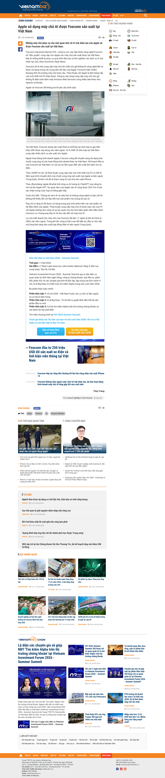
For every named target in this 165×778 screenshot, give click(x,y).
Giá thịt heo (52, 744)
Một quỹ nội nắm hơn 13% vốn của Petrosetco (95, 695)
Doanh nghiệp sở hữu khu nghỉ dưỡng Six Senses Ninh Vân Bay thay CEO (30, 620)
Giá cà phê (93, 740)
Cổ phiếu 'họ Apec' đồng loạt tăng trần (91, 580)
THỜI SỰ (27, 16)
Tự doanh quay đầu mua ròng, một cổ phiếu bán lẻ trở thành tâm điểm (134, 649)
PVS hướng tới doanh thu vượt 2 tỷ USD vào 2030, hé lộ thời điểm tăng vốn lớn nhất (133, 698)
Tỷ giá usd (53, 740)
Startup (39, 21)
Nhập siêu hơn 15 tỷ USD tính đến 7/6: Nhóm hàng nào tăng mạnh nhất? (135, 718)
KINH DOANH (106, 16)
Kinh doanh (26, 20)
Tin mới (27, 494)
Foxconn (39, 413)
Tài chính (51, 590)
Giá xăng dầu (134, 740)
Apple (29, 413)
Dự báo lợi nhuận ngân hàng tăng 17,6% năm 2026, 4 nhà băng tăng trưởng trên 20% (61, 582)
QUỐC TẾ (53, 16)
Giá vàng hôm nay (28, 740)
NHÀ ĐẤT (71, 16)
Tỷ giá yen (63, 740)
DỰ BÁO (35, 16)
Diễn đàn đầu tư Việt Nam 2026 (104, 744)
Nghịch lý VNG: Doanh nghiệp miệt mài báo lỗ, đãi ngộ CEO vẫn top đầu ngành (85, 465)
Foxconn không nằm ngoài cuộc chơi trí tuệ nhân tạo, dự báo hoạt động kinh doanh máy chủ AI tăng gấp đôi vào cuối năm (70, 383)
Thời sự (24, 503)
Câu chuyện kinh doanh (56, 21)
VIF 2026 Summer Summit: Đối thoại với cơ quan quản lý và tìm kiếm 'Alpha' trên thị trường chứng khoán (95, 651)
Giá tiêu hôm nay (106, 740)
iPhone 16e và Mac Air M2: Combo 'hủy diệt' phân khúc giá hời (39, 465)
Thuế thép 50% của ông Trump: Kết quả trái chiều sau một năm (95, 717)
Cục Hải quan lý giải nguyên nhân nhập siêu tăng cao (46, 510)
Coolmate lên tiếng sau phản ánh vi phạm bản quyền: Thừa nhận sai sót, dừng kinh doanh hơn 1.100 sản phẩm (83, 449)
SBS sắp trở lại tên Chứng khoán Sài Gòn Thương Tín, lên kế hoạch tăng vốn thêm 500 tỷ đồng (61, 545)
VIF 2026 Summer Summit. (67, 314)
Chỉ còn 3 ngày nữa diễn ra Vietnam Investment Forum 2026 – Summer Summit (47, 724)
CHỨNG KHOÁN (81, 16)
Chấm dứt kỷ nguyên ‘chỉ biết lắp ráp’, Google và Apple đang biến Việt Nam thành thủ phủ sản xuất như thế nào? (40, 473)
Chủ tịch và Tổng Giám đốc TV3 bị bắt (31, 580)
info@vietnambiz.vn (33, 773)
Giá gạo (61, 744)
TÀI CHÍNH (61, 16)
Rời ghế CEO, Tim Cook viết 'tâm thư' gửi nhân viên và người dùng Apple (37, 450)
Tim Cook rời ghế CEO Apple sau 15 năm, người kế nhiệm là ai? (40, 458)
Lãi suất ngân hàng (120, 740)
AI (46, 413)
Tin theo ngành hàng (121, 23)
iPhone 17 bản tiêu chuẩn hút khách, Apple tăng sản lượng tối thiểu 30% (40, 481)
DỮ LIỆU (115, 16)
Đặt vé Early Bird (50, 331)
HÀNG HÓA (44, 16)
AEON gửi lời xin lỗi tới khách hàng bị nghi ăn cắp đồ (84, 458)
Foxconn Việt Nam (57, 413)
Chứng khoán (83, 587)
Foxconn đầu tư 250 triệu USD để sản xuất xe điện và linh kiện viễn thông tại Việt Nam (49, 354)
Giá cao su (70, 744)
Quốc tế (25, 525)
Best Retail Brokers (83, 744)
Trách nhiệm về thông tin (30, 775)
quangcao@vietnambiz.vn (130, 765)
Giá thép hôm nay (28, 744)
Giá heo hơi (83, 740)
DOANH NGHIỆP (94, 16)
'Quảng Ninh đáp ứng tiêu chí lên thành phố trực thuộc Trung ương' (53, 533)
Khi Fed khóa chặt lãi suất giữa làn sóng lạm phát (44, 522)
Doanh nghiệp (23, 587)
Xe (117, 21)
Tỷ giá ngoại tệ (42, 740)
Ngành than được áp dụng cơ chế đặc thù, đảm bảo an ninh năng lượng (55, 499)
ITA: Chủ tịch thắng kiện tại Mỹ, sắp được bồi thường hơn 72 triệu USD (61, 618)
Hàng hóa (25, 514)
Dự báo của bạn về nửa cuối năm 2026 (79, 331)
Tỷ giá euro (73, 740)
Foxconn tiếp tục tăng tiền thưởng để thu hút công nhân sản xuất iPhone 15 (71, 374)
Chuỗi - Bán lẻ (106, 21)
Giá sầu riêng (41, 744)
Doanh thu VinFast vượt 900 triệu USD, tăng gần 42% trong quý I (84, 472)
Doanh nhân (91, 21)
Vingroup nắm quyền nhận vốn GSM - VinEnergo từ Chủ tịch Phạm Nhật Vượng (85, 479)
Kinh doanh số (76, 21)
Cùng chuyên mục (75, 420)
